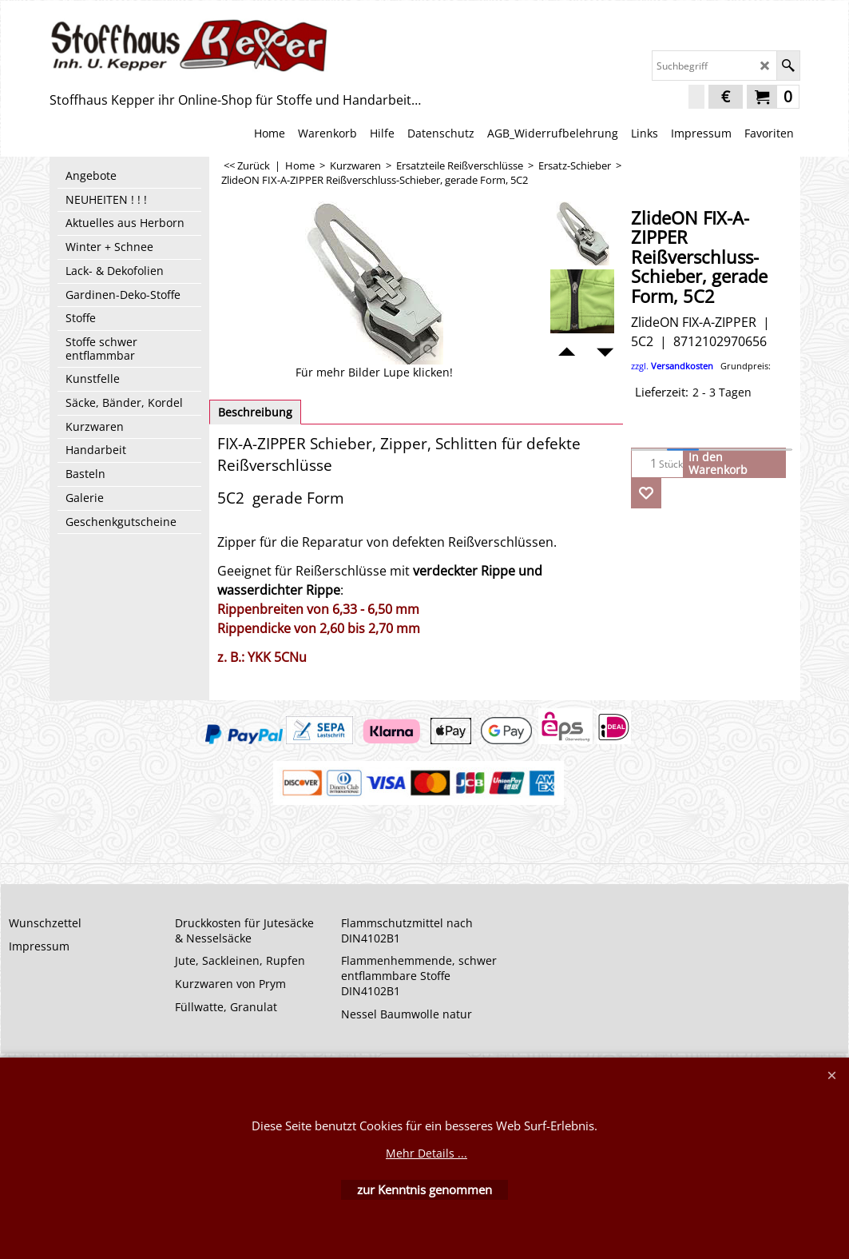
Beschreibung (255, 412)
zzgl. (701, 366)
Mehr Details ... (426, 1153)
